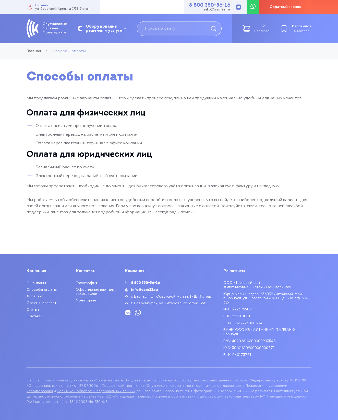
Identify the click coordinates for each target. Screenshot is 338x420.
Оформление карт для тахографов (95, 292)
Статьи (33, 310)
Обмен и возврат (41, 303)
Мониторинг (86, 300)
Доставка (35, 296)
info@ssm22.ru (217, 9)
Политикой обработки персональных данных (96, 391)
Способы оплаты (42, 290)
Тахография (86, 283)
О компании (37, 283)
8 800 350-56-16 (209, 5)
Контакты (35, 316)
